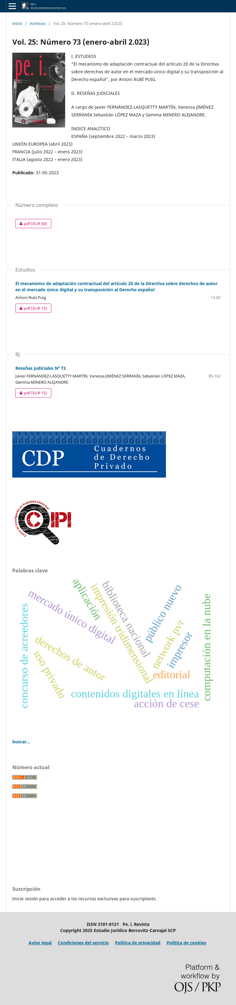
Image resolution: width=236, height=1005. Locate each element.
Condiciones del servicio (83, 943)
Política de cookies (186, 943)
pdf (31, 223)
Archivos (37, 23)
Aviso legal (40, 943)
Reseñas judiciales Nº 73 (40, 368)
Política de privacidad (137, 943)
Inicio (17, 23)
